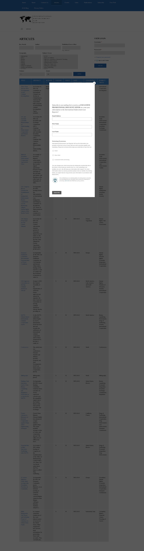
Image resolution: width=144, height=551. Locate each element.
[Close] (94, 83)
